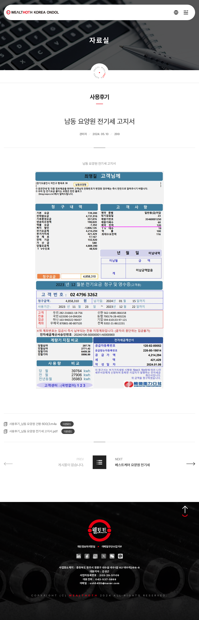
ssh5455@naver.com (104, 583)
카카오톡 (120, 556)
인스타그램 (95, 556)
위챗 (112, 556)
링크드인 (78, 556)
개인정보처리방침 (86, 546)
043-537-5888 (105, 579)
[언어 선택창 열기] (176, 12)
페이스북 (87, 556)
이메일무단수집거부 (112, 546)
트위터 (103, 556)
